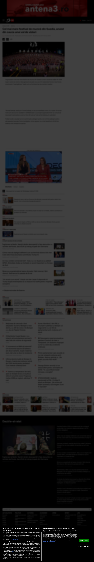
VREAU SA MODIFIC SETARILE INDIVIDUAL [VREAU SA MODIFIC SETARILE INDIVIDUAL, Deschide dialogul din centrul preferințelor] (84, 545)
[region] (47, 544)
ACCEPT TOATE (84, 540)
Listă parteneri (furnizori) (49, 541)
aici (13, 551)
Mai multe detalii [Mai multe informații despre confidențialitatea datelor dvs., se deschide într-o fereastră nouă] (14, 539)
